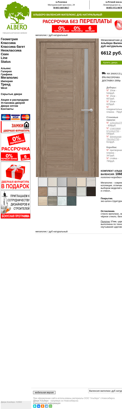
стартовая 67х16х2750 (113, 129)
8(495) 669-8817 (61, 7)
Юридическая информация (46, 403)
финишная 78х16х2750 (113, 138)
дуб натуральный (58, 35)
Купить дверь (110, 62)
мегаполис (41, 35)
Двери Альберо (41, 401)
